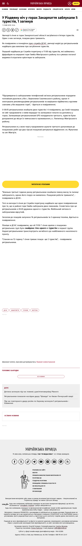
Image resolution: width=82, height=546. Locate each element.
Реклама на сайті (38, 470)
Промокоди (37, 491)
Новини (5, 9)
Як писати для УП (38, 486)
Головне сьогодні (10, 370)
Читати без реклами (40, 184)
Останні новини (11, 416)
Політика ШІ (36, 478)
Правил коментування (45, 362)
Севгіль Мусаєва (61, 526)
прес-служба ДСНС (37, 43)
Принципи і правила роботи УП (44, 483)
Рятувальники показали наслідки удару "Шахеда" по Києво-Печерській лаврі (38, 396)
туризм (25, 310)
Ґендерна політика (39, 480)
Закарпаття (15, 310)
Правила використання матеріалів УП (46, 475)
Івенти (39, 9)
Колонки (22, 9)
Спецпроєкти (58, 9)
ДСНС (5, 310)
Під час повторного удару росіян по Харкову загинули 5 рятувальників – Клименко (36, 402)
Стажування (37, 488)
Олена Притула (36, 528)
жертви (34, 310)
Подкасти (47, 9)
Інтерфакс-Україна (27, 505)
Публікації (14, 9)
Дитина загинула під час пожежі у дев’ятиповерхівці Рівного (31, 392)
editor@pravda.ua (60, 528)
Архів (73, 9)
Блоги (67, 9)
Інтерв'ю (31, 9)
